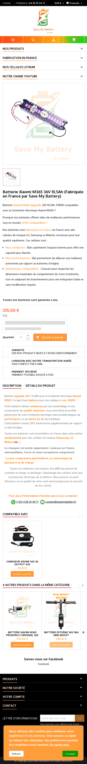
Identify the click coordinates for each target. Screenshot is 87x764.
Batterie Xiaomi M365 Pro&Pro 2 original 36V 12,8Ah (22, 635)
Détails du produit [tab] (40, 385)
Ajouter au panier (49, 337)
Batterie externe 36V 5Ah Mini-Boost (61, 634)
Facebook (43, 663)
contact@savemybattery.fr (60, 501)
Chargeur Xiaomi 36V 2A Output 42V (61, 563)
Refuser (16, 753)
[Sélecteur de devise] (60, 3)
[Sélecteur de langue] (74, 3)
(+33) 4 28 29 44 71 (27, 501)
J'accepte (70, 753)
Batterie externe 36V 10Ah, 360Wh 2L (22, 563)
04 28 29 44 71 (37, 3)
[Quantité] (21, 337)
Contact (7, 3)
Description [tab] (12, 385)
